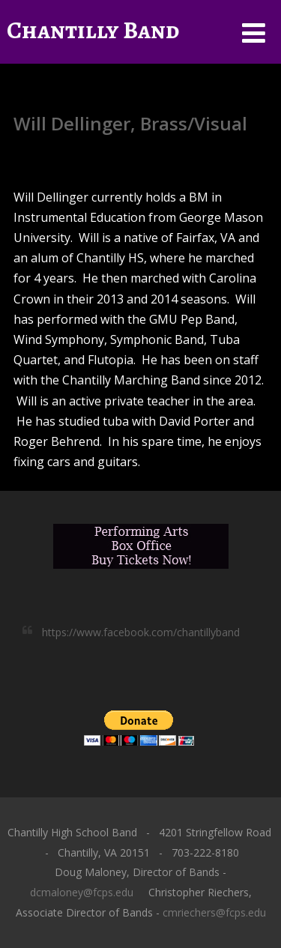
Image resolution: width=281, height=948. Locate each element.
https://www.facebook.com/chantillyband (141, 632)
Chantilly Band (93, 29)
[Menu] (253, 32)
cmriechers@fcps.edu (214, 912)
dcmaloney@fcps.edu (81, 892)
